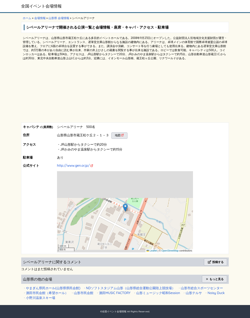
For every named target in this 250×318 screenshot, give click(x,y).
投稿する (215, 262)
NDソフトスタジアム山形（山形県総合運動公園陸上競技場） (130, 288)
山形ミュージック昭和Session (158, 293)
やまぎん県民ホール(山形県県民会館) (53, 288)
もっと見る (214, 279)
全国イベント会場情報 (41, 6)
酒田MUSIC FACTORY (114, 293)
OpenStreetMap (170, 250)
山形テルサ (194, 293)
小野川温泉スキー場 (40, 298)
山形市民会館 (83, 293)
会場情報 (40, 18)
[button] (125, 207)
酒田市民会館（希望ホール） (47, 293)
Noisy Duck (216, 293)
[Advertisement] (125, 92)
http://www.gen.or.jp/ (73, 165)
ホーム (27, 18)
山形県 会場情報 (58, 18)
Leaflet (152, 250)
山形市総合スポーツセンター (202, 288)
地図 (118, 135)
